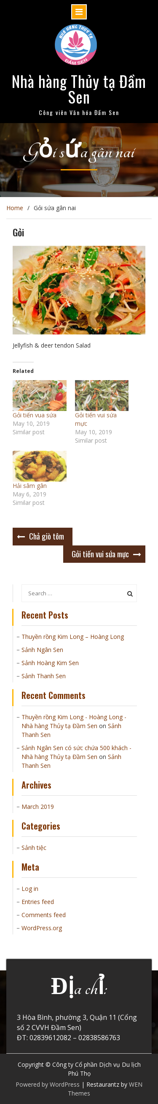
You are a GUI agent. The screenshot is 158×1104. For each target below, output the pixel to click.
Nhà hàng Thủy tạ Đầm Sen (79, 88)
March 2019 (37, 807)
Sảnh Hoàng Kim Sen (50, 663)
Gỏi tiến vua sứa (34, 415)
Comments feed (43, 915)
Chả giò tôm (46, 536)
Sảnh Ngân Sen (42, 650)
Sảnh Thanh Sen (43, 676)
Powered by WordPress (48, 1084)
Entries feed (37, 902)
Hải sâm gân (30, 486)
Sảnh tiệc (33, 848)
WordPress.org (41, 928)
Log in (29, 889)
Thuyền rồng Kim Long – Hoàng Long (72, 637)
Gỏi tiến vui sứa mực (100, 553)
